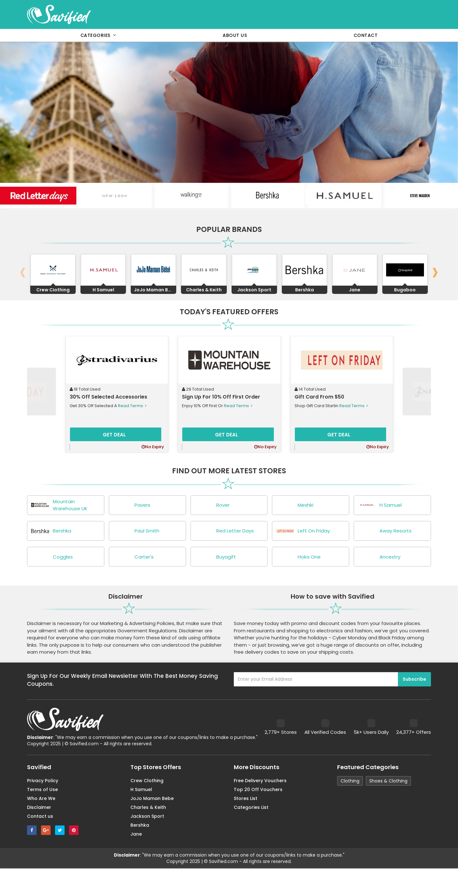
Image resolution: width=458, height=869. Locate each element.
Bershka (51, 531)
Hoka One (298, 557)
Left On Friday (302, 531)
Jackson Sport (147, 817)
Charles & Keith (148, 808)
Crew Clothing (146, 781)
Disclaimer (39, 808)
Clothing (350, 781)
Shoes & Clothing (388, 781)
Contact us (40, 817)
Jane (136, 834)
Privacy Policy (42, 781)
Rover (212, 505)
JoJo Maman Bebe (152, 799)
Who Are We (41, 799)
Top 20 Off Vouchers (258, 790)
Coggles (52, 557)
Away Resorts (384, 531)
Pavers (131, 505)
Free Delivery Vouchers (260, 781)
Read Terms (132, 406)
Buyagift (215, 557)
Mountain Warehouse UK (59, 505)
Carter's (133, 557)
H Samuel (379, 505)
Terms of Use (42, 790)
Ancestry (378, 557)
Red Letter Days (224, 531)
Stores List (245, 799)
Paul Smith (135, 531)
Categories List (251, 808)
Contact (366, 35)
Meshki (294, 505)
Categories (98, 35)
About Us (235, 35)
